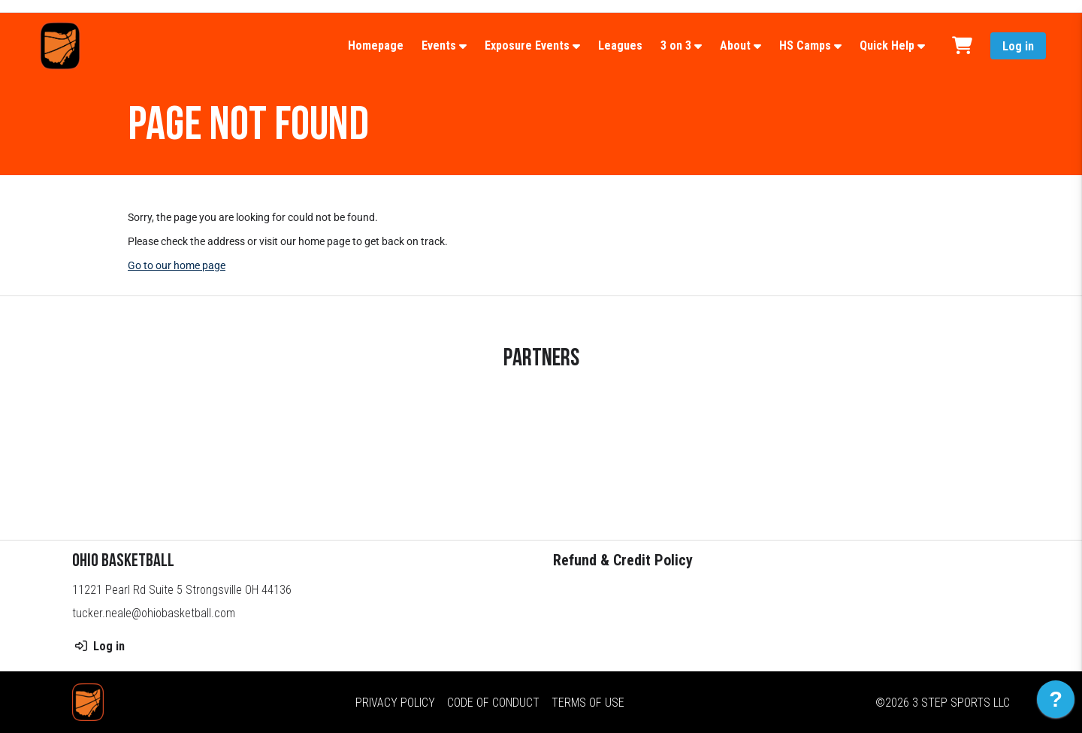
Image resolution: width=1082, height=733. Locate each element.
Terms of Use (588, 702)
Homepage (375, 45)
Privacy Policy (395, 702)
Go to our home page (176, 265)
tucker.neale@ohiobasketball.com (153, 613)
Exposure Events (527, 45)
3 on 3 (675, 45)
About (735, 45)
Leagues (620, 45)
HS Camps (805, 45)
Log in (1018, 46)
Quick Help (887, 45)
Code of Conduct (493, 702)
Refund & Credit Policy (623, 560)
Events (439, 45)
